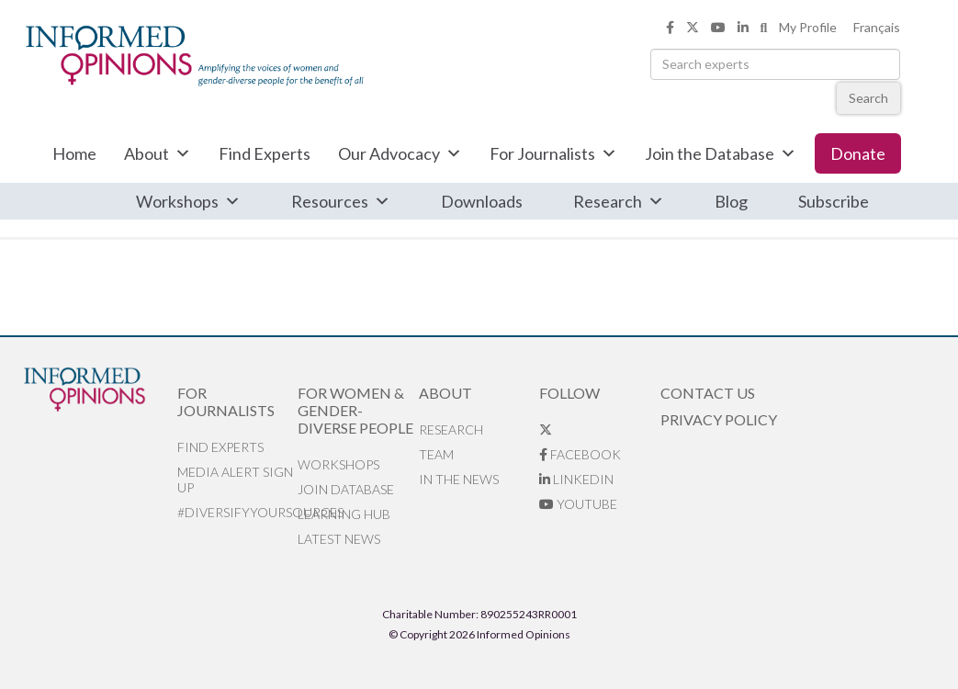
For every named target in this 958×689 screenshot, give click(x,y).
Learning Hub (344, 514)
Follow (569, 392)
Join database (346, 489)
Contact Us (707, 392)
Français (876, 27)
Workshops (188, 201)
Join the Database (720, 153)
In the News (459, 479)
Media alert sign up (235, 479)
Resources (340, 201)
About (157, 153)
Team (436, 454)
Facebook (580, 454)
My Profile (808, 27)
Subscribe (833, 201)
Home (74, 153)
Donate (857, 153)
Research (618, 201)
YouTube (578, 504)
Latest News (339, 539)
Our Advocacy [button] (400, 153)
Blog (731, 201)
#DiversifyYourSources (238, 512)
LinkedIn (576, 479)
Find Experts (264, 153)
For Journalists (553, 153)
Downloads (482, 201)
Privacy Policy (718, 419)
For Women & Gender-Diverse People (355, 410)
